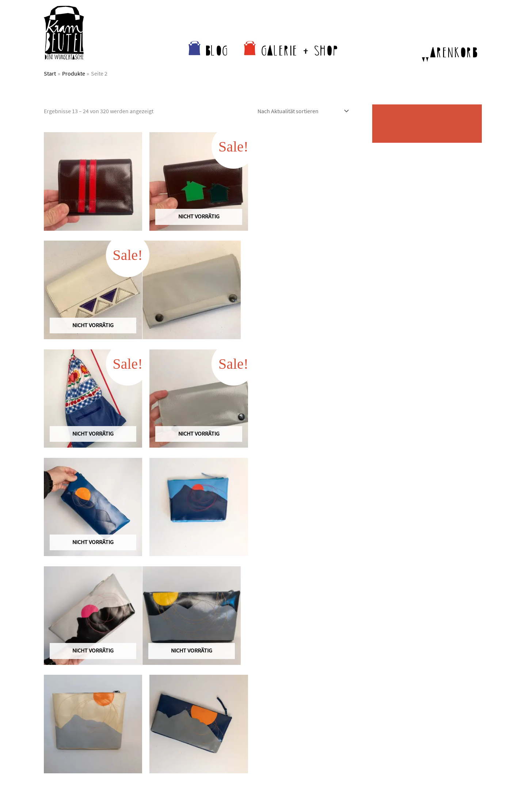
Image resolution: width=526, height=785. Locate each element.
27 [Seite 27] (206, 575)
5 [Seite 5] (137, 575)
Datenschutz (401, 660)
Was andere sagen (180, 669)
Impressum (400, 669)
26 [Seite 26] (189, 575)
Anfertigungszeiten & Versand (308, 686)
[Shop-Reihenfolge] (302, 111)
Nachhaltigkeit (176, 660)
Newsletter (171, 677)
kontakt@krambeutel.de (91, 651)
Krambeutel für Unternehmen (308, 677)
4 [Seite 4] (120, 575)
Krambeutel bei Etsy (296, 669)
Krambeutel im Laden (298, 660)
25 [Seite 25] (172, 575)
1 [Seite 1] (69, 575)
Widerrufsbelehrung (411, 677)
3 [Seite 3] (103, 575)
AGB (391, 651)
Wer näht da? (174, 651)
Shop (278, 651)
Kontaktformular (64, 669)
